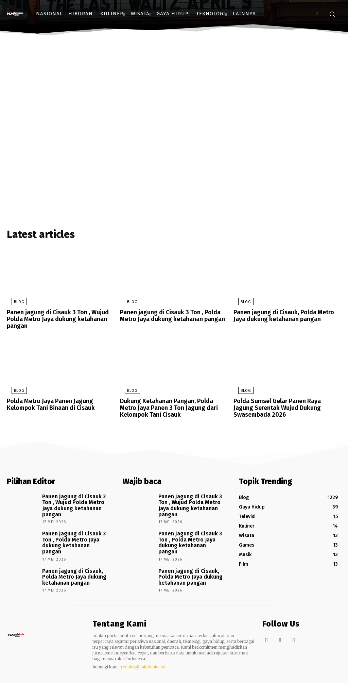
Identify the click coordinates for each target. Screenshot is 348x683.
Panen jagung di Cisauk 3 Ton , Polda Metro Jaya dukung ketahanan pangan (168, 317)
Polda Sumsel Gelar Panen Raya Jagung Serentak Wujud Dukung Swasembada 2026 (283, 406)
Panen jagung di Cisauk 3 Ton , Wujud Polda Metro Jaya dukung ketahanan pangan (54, 320)
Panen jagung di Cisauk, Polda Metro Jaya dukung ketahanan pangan (286, 317)
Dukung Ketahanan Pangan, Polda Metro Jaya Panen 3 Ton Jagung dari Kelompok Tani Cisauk (171, 406)
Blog (14, 304)
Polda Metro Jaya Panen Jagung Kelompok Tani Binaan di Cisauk (61, 403)
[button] (332, 14)
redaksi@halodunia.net (143, 649)
